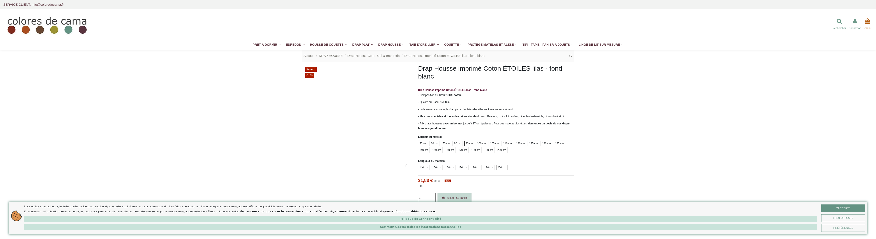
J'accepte (843, 208)
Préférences (843, 227)
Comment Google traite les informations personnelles (420, 227)
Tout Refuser (843, 218)
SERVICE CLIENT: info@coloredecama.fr (33, 4)
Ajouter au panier (454, 197)
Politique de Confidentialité (420, 218)
